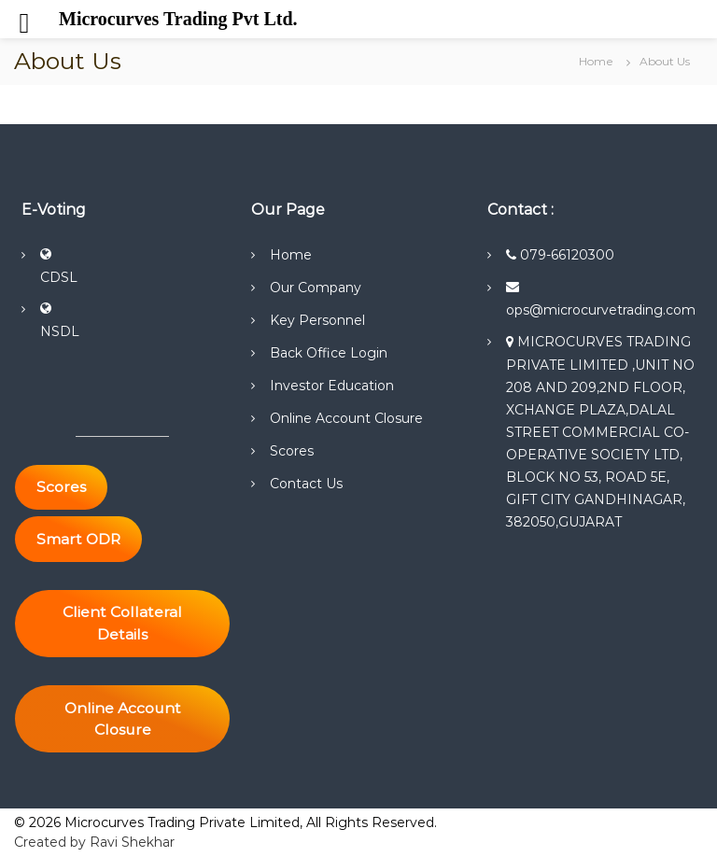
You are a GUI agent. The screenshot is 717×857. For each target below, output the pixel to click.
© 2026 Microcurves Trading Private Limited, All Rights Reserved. (225, 822)
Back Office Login (328, 352)
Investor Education (332, 385)
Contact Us (306, 483)
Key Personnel (317, 320)
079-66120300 (560, 254)
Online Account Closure (346, 418)
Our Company (315, 287)
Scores (292, 451)
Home (291, 254)
